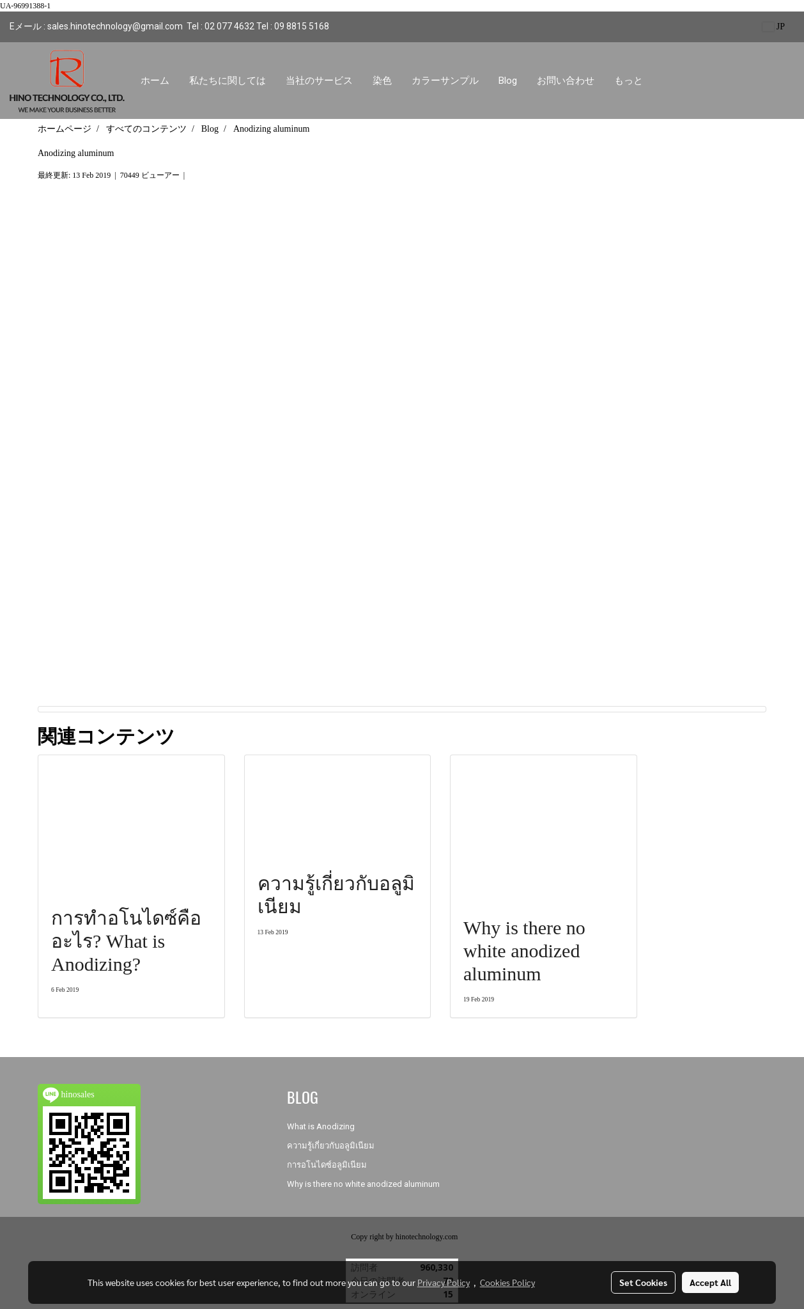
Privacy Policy (443, 1282)
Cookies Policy (507, 1282)
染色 (382, 80)
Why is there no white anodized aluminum (363, 1184)
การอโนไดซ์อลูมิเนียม (327, 1165)
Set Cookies (643, 1282)
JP (773, 26)
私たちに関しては (227, 80)
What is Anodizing (321, 1126)
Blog (508, 80)
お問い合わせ (565, 80)
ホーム (155, 80)
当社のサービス (319, 80)
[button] (664, 80)
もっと (628, 80)
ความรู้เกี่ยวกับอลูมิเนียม (331, 1145)
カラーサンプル (445, 80)
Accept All (710, 1282)
